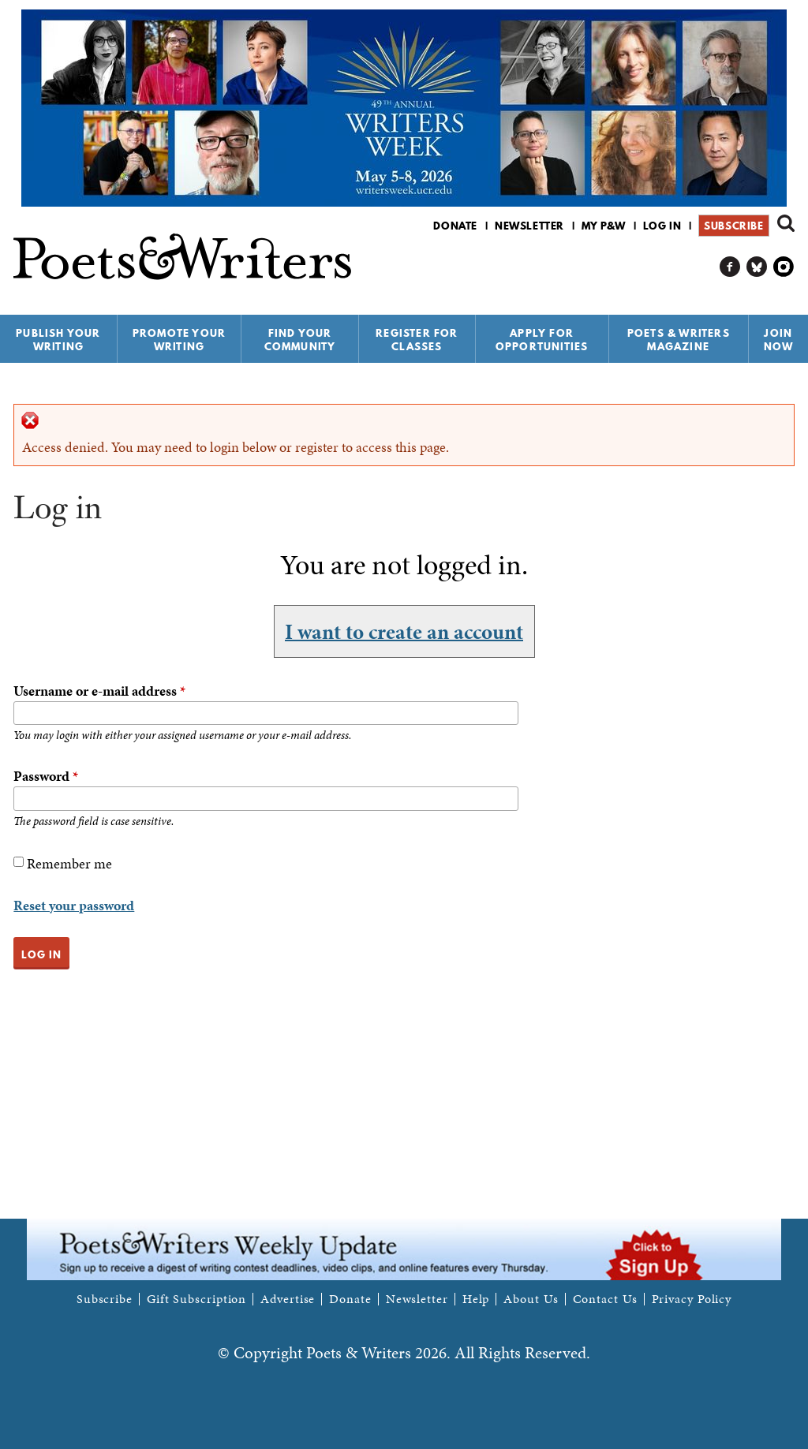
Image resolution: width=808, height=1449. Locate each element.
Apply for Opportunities (542, 339)
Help (476, 1299)
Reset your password (73, 905)
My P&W (604, 225)
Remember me (69, 863)
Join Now (779, 339)
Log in (662, 225)
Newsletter (529, 225)
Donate (455, 225)
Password (45, 776)
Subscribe (733, 225)
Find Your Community (300, 339)
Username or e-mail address (99, 690)
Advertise (287, 1299)
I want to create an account (404, 631)
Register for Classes (417, 339)
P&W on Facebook (730, 267)
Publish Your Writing (58, 339)
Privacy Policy (692, 1299)
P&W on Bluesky (757, 267)
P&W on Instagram (784, 267)
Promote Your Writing (179, 339)
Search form (786, 223)
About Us (530, 1299)
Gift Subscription (196, 1299)
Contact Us (605, 1299)
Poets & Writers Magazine (678, 339)
